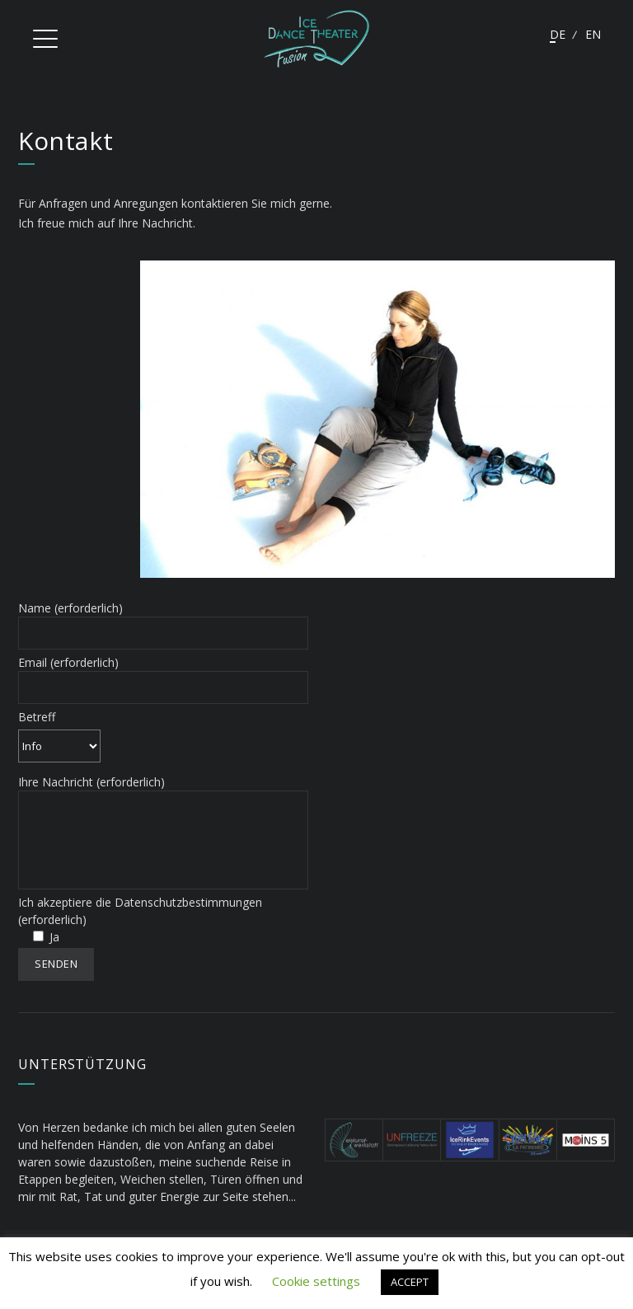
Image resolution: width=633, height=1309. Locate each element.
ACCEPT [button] (410, 1281)
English (592, 34)
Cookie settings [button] (316, 1281)
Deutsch (557, 34)
